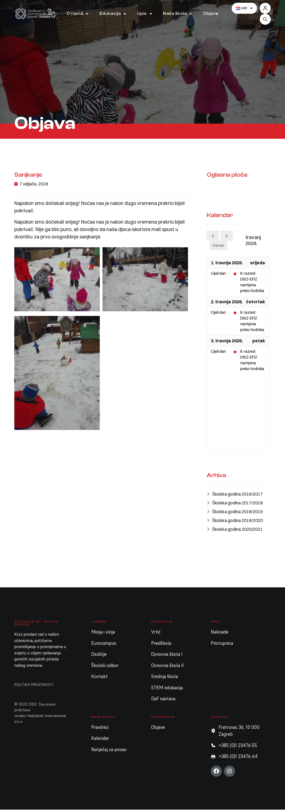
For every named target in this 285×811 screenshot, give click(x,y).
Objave (210, 13)
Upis (144, 14)
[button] (265, 19)
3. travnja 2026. (227, 342)
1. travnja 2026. (227, 264)
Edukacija (112, 14)
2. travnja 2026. (227, 303)
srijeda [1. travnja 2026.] (257, 264)
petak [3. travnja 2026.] (258, 342)
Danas (218, 246)
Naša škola (177, 14)
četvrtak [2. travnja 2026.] (255, 303)
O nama (77, 14)
